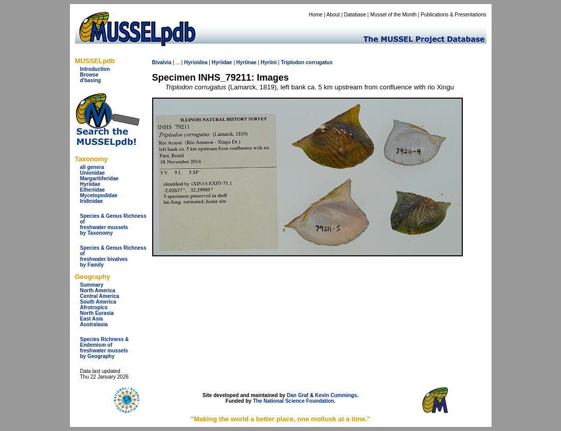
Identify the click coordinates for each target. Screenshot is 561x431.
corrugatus (319, 62)
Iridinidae (91, 201)
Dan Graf (298, 395)
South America (98, 302)
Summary (92, 285)
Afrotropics (94, 307)
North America (98, 290)
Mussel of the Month (393, 14)
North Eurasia (97, 313)
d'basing (90, 80)
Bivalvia (162, 62)
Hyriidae (90, 184)
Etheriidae (92, 190)
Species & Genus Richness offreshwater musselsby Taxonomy (113, 224)
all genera (92, 167)
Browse (89, 75)
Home (315, 14)
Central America (99, 296)
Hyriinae (246, 62)
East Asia (91, 319)
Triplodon (292, 62)
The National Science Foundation (293, 401)
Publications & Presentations (453, 14)
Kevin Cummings (336, 395)
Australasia (94, 324)
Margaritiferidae (99, 178)
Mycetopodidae (99, 195)
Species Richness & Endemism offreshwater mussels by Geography (104, 347)
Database (355, 14)
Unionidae (92, 173)
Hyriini (269, 62)
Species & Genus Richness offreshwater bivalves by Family (113, 256)
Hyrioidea (196, 62)
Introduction (95, 69)
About (333, 14)
